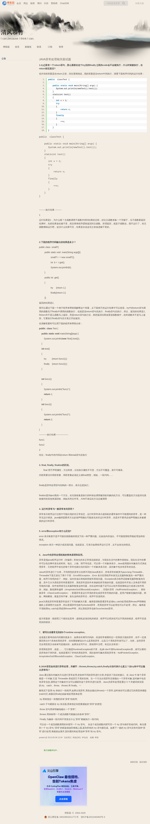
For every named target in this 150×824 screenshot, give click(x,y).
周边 (25, 3)
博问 (39, 3)
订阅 (50, 47)
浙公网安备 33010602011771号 (61, 817)
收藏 (92, 737)
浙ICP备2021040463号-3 (93, 817)
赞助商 (54, 3)
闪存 (46, 3)
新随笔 (28, 47)
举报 (96, 737)
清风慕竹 (12, 32)
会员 (19, 3)
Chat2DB (64, 3)
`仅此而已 (67, 737)
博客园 (6, 47)
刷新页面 (134, 762)
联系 (39, 47)
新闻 (32, 3)
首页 (17, 47)
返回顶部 (143, 762)
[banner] (7, 3)
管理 (61, 47)
